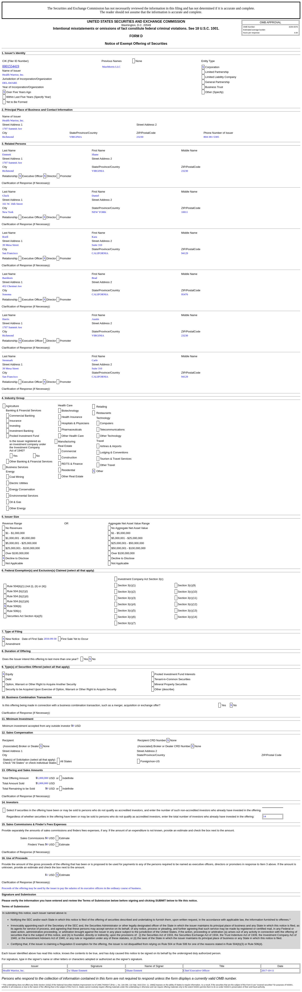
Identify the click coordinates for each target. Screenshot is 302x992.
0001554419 (10, 66)
